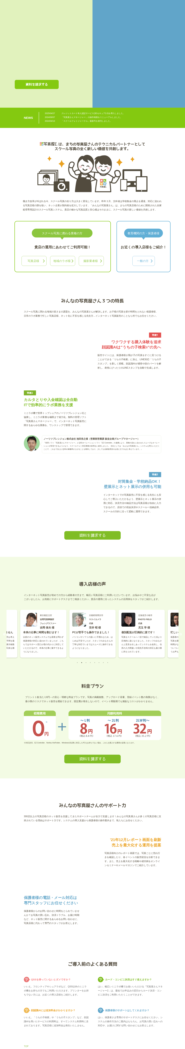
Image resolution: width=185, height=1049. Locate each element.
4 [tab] (90, 662)
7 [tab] (103, 662)
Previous (4, 634)
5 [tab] (94, 662)
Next (180, 634)
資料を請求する (37, 84)
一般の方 (143, 261)
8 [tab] (107, 662)
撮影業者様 (90, 261)
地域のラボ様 (62, 261)
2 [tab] (81, 662)
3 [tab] (86, 662)
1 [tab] (77, 662)
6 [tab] (99, 662)
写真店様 (33, 261)
